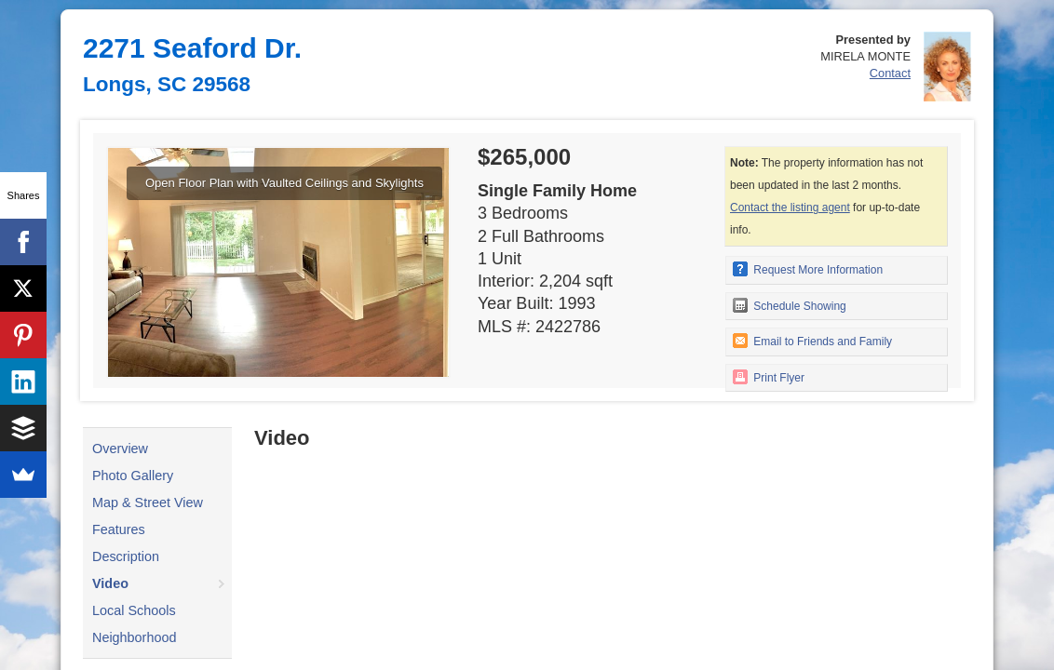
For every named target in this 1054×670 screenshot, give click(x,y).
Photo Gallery (132, 475)
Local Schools (134, 610)
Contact (890, 73)
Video (110, 583)
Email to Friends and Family (812, 340)
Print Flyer (768, 376)
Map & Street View (147, 502)
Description (125, 556)
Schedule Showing (789, 305)
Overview (120, 448)
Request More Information (808, 268)
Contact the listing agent (790, 207)
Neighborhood (134, 637)
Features (118, 529)
